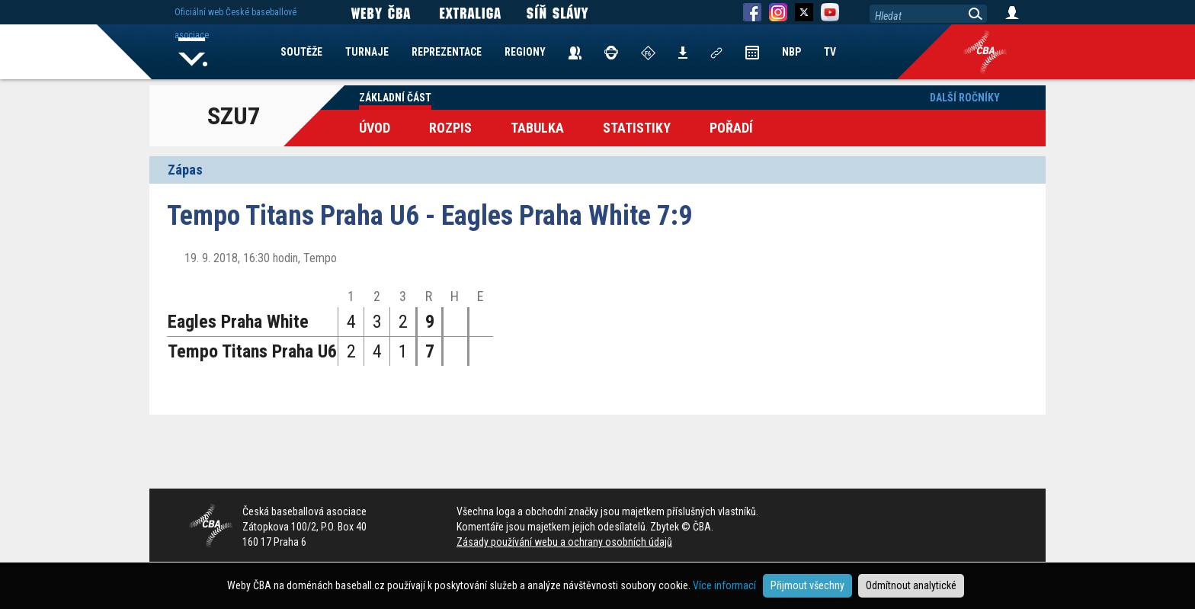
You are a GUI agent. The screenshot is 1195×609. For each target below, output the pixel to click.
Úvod (374, 128)
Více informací (724, 585)
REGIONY (525, 52)
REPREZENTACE (447, 52)
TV (830, 52)
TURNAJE (367, 52)
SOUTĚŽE (301, 52)
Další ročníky (965, 97)
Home (193, 52)
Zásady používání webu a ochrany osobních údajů (564, 542)
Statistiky (637, 128)
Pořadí (731, 128)
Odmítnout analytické (911, 585)
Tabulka (537, 128)
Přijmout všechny (807, 585)
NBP (791, 52)
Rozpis (450, 128)
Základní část (395, 97)
